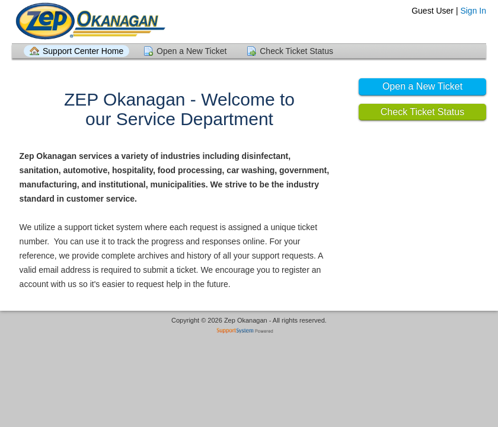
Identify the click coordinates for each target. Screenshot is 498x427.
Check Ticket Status (296, 51)
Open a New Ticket (191, 51)
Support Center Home (83, 51)
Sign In (473, 10)
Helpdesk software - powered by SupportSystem (249, 332)
